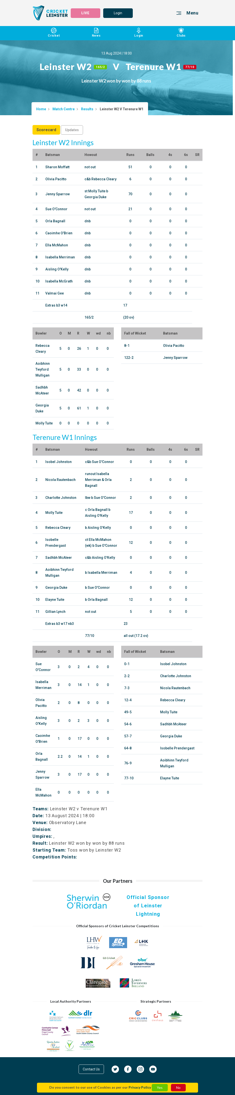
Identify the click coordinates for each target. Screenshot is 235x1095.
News (96, 33)
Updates (72, 130)
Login (118, 13)
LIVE (85, 13)
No (178, 1087)
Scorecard (46, 129)
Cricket (54, 33)
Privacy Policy (140, 1087)
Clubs (181, 33)
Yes (160, 1087)
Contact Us (91, 1069)
